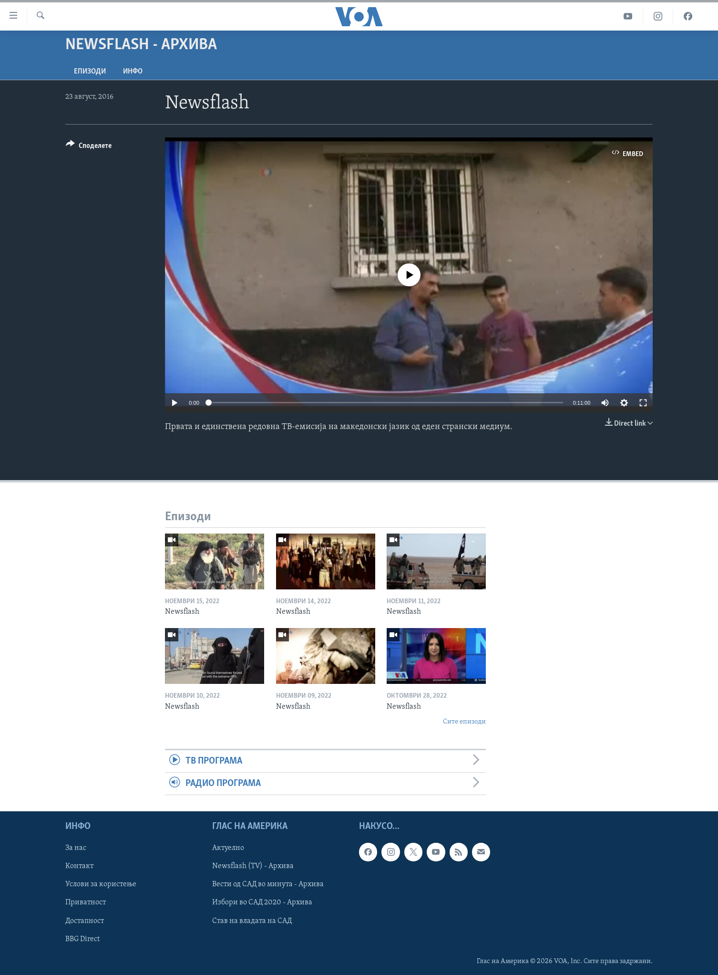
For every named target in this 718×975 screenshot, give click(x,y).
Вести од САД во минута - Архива (268, 885)
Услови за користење (100, 885)
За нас (75, 848)
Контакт (79, 866)
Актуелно (228, 848)
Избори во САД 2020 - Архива (262, 903)
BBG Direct (82, 939)
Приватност (85, 903)
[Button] (89, 147)
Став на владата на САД (252, 921)
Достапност (84, 921)
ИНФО (133, 71)
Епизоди (90, 71)
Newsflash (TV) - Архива (253, 866)
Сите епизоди (464, 721)
